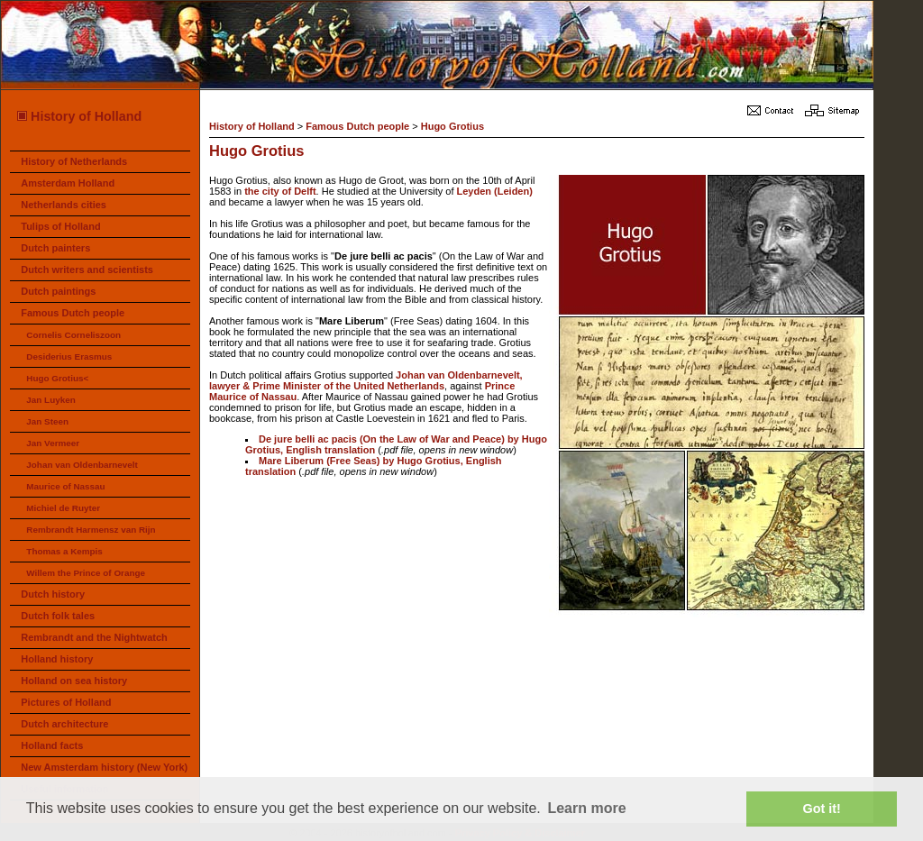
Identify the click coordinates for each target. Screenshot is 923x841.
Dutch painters (55, 247)
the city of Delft (279, 191)
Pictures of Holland (66, 702)
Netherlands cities (63, 204)
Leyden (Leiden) (495, 191)
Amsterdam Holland (67, 183)
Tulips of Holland (60, 226)
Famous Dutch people (72, 312)
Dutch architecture (64, 723)
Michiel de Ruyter (63, 508)
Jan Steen (47, 421)
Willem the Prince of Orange (85, 573)
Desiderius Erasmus (69, 356)
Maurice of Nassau (65, 486)
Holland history (57, 659)
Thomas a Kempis (64, 551)
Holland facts (52, 745)
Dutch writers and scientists (87, 269)
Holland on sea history (74, 680)
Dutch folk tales (58, 615)
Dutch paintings (58, 291)
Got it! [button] (822, 808)
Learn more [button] (586, 808)
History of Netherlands (74, 161)
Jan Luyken (50, 400)
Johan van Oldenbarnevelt (81, 465)
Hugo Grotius (452, 126)
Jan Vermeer (52, 443)
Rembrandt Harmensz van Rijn (90, 530)
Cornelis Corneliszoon (73, 335)
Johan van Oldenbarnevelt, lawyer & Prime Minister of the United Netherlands (366, 380)
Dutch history (53, 594)
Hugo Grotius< (57, 378)
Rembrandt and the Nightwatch (94, 637)
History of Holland (78, 116)
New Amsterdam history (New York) (104, 767)
